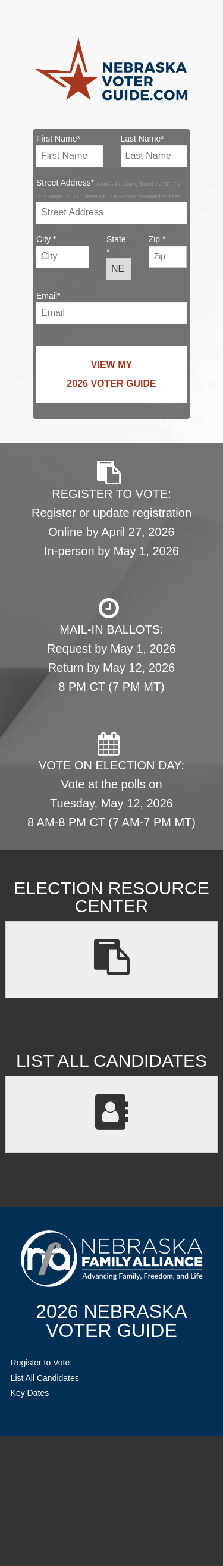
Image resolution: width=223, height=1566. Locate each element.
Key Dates (30, 1393)
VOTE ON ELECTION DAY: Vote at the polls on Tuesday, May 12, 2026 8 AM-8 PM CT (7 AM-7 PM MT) (111, 780)
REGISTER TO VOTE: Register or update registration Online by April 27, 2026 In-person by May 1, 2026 (111, 509)
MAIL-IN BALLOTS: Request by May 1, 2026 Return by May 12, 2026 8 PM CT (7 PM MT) (111, 644)
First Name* (69, 150)
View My (111, 376)
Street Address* (111, 201)
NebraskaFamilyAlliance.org (111, 1258)
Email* (111, 307)
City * (62, 251)
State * (118, 257)
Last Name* (154, 150)
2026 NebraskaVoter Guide (111, 1321)
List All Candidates (45, 1378)
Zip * (168, 251)
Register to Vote (40, 1362)
